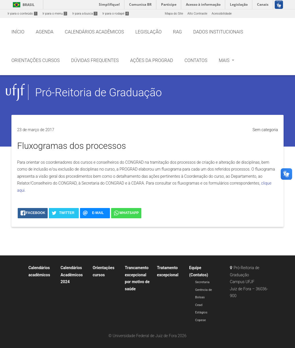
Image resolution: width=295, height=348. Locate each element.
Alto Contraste (197, 13)
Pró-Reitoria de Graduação (98, 92)
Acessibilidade (222, 13)
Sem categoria (265, 129)
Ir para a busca (84, 13)
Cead (198, 305)
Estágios (201, 312)
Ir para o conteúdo (22, 13)
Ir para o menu (55, 13)
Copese (200, 320)
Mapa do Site (174, 13)
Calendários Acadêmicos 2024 (72, 274)
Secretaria (202, 282)
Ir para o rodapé (116, 13)
